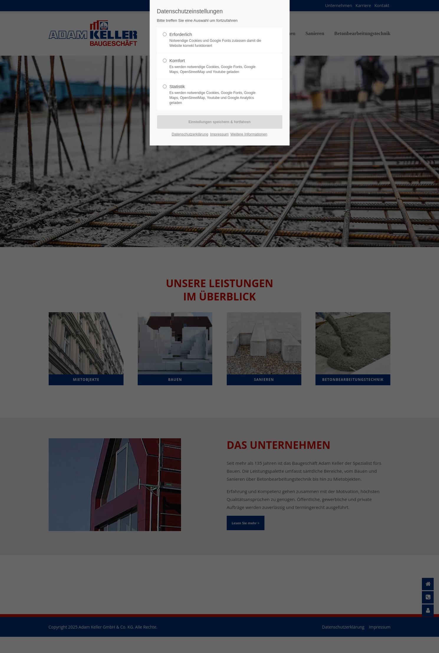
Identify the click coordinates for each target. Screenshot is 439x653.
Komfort (217, 66)
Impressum (219, 134)
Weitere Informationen (248, 134)
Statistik (217, 94)
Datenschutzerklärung (190, 134)
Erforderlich (217, 40)
